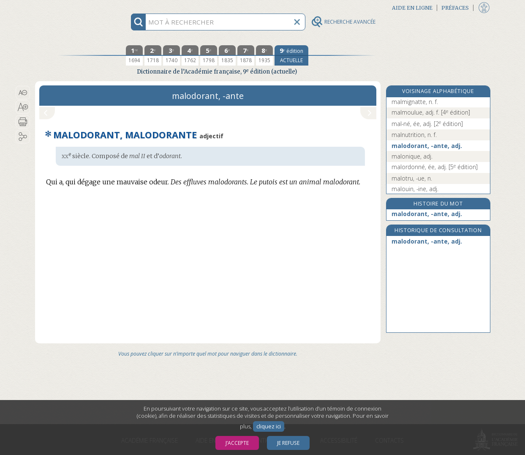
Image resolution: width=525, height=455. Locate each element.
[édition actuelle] (291, 55)
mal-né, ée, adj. (427, 124)
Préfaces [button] (455, 8)
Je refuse (288, 443)
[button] (23, 92)
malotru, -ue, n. (412, 178)
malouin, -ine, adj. (415, 189)
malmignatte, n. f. (415, 102)
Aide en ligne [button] (412, 8)
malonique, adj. (412, 156)
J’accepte (237, 443)
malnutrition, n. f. (414, 135)
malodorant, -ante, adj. (427, 146)
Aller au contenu (68, 7)
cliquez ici (268, 426)
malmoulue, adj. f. (431, 112)
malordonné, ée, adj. (435, 167)
